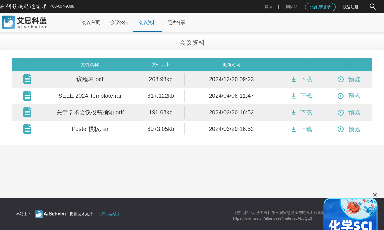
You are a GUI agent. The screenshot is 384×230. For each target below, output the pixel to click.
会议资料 (148, 22)
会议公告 (119, 22)
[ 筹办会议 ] (109, 214)
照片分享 (176, 22)
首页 (268, 6)
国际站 (292, 6)
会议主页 (91, 22)
